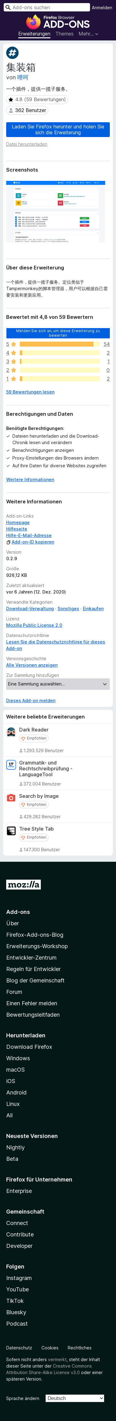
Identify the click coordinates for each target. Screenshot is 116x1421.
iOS (10, 1081)
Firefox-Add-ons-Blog (34, 934)
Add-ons (18, 912)
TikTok (15, 1301)
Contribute (20, 1234)
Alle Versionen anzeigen (32, 665)
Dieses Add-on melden (30, 700)
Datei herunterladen (26, 144)
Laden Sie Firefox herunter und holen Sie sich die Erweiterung (58, 129)
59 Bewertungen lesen (30, 391)
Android (16, 1092)
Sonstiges (68, 608)
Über (12, 923)
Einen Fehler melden (31, 1003)
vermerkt (57, 1359)
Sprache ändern (22, 1398)
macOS (15, 1069)
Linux (13, 1104)
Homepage (18, 522)
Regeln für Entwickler (33, 969)
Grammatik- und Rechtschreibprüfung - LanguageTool (45, 768)
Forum (14, 992)
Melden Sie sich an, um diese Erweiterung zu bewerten (58, 332)
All (9, 1115)
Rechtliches (80, 1347)
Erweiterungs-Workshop (37, 946)
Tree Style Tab (36, 829)
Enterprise (19, 1191)
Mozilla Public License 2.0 (34, 625)
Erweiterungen (34, 34)
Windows (18, 1058)
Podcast (17, 1323)
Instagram (19, 1278)
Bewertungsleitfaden (33, 1014)
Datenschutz (19, 1347)
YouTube (17, 1289)
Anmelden (102, 7)
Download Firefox (29, 1047)
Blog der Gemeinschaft (35, 980)
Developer (19, 1246)
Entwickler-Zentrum (31, 957)
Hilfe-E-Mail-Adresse (29, 535)
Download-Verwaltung (30, 608)
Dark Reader (34, 730)
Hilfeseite (16, 528)
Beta (12, 1159)
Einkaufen (93, 608)
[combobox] (47, 7)
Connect (17, 1223)
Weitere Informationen (30, 479)
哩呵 (22, 77)
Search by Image (39, 796)
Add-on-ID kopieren (30, 541)
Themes (64, 34)
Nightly (15, 1147)
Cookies (49, 1347)
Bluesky (16, 1312)
